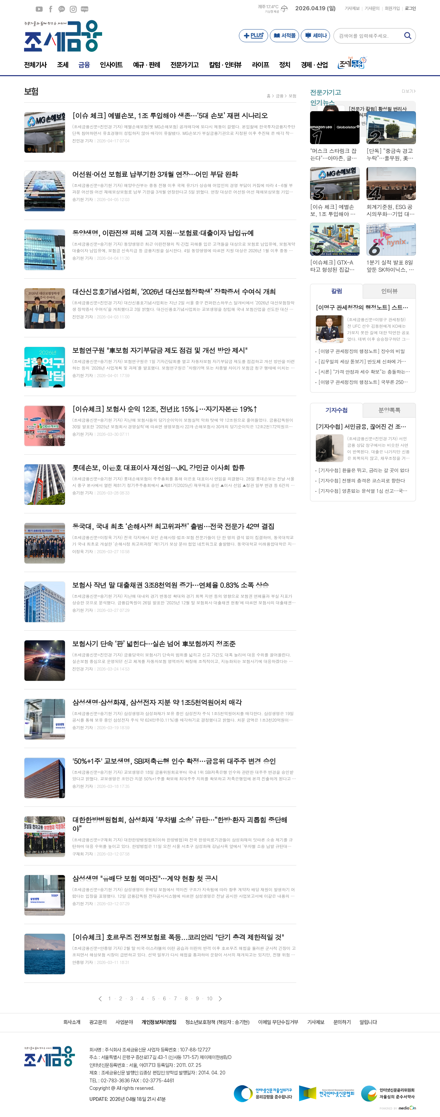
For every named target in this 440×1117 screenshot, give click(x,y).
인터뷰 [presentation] (389, 291)
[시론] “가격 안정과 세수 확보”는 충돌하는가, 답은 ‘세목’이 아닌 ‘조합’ (364, 371)
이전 (100, 999)
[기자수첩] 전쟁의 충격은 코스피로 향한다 (361, 480)
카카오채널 (62, 9)
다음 (220, 999)
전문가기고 (325, 92)
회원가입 (392, 8)
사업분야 (124, 1022)
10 (209, 998)
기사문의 (372, 8)
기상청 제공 (272, 11)
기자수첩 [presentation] (337, 410)
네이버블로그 (84, 9)
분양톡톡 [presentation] (389, 410)
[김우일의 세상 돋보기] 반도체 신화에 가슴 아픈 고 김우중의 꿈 (364, 361)
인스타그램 (73, 9)
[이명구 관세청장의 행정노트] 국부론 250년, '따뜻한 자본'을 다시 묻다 (364, 382)
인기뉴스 (322, 102)
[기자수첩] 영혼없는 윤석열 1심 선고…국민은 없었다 (364, 490)
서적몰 (284, 35)
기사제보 (352, 8)
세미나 (315, 35)
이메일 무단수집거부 (278, 1022)
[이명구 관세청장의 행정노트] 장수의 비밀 (361, 351)
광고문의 (98, 1022)
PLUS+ (253, 35)
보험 (292, 95)
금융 (280, 95)
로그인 (410, 8)
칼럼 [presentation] (336, 291)
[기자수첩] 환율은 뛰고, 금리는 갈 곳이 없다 (363, 470)
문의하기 (342, 1022)
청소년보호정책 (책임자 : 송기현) (217, 1022)
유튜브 (39, 9)
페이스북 (50, 9)
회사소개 (71, 1022)
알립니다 (368, 1022)
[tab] (336, 291)
